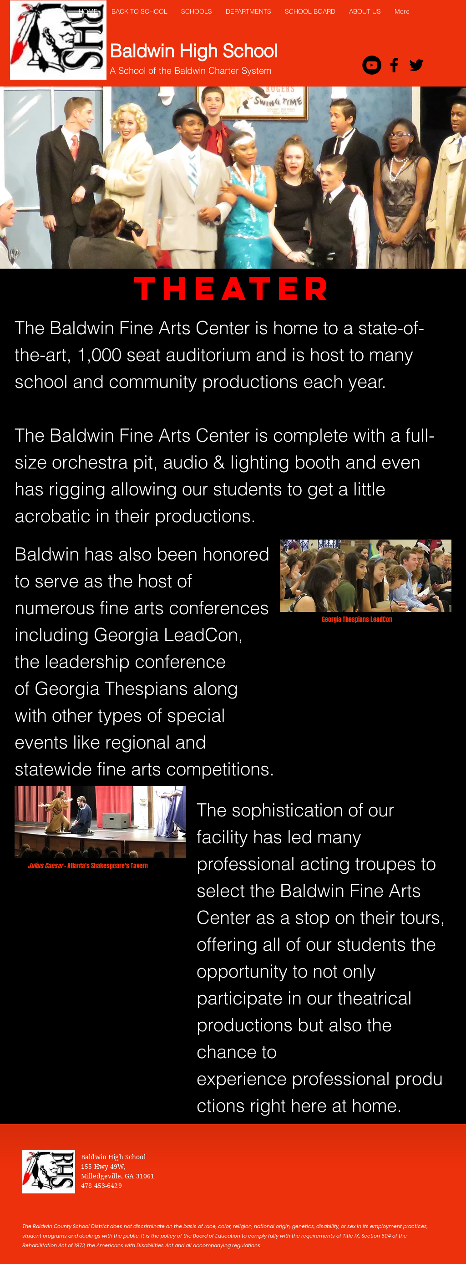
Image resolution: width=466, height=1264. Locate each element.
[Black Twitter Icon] (416, 65)
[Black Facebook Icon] (394, 65)
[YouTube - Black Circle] (371, 65)
